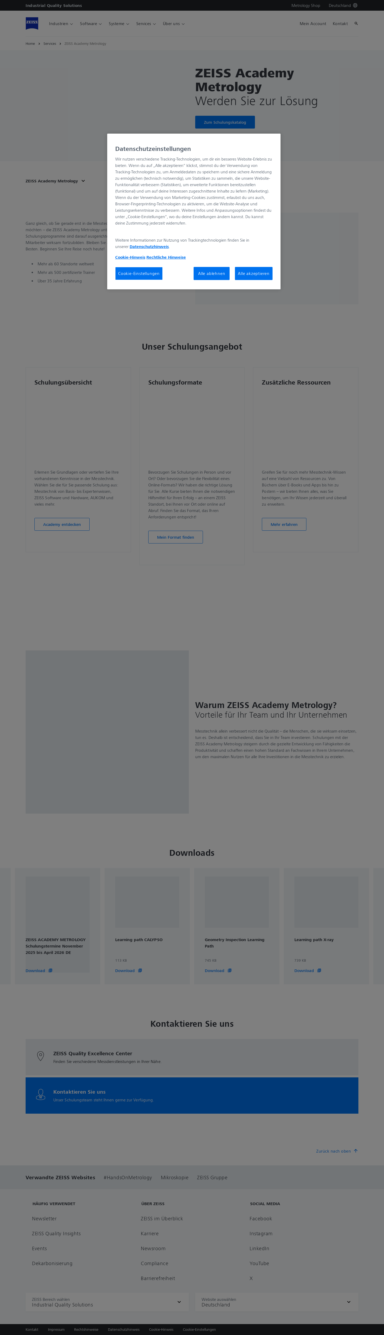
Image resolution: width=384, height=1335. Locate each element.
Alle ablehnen (211, 273)
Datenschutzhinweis (149, 246)
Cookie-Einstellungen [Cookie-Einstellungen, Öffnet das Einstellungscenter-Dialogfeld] (139, 273)
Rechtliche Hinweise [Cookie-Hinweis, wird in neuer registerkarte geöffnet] (166, 257)
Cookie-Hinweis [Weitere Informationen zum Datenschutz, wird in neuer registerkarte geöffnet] (130, 257)
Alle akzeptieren (254, 273)
